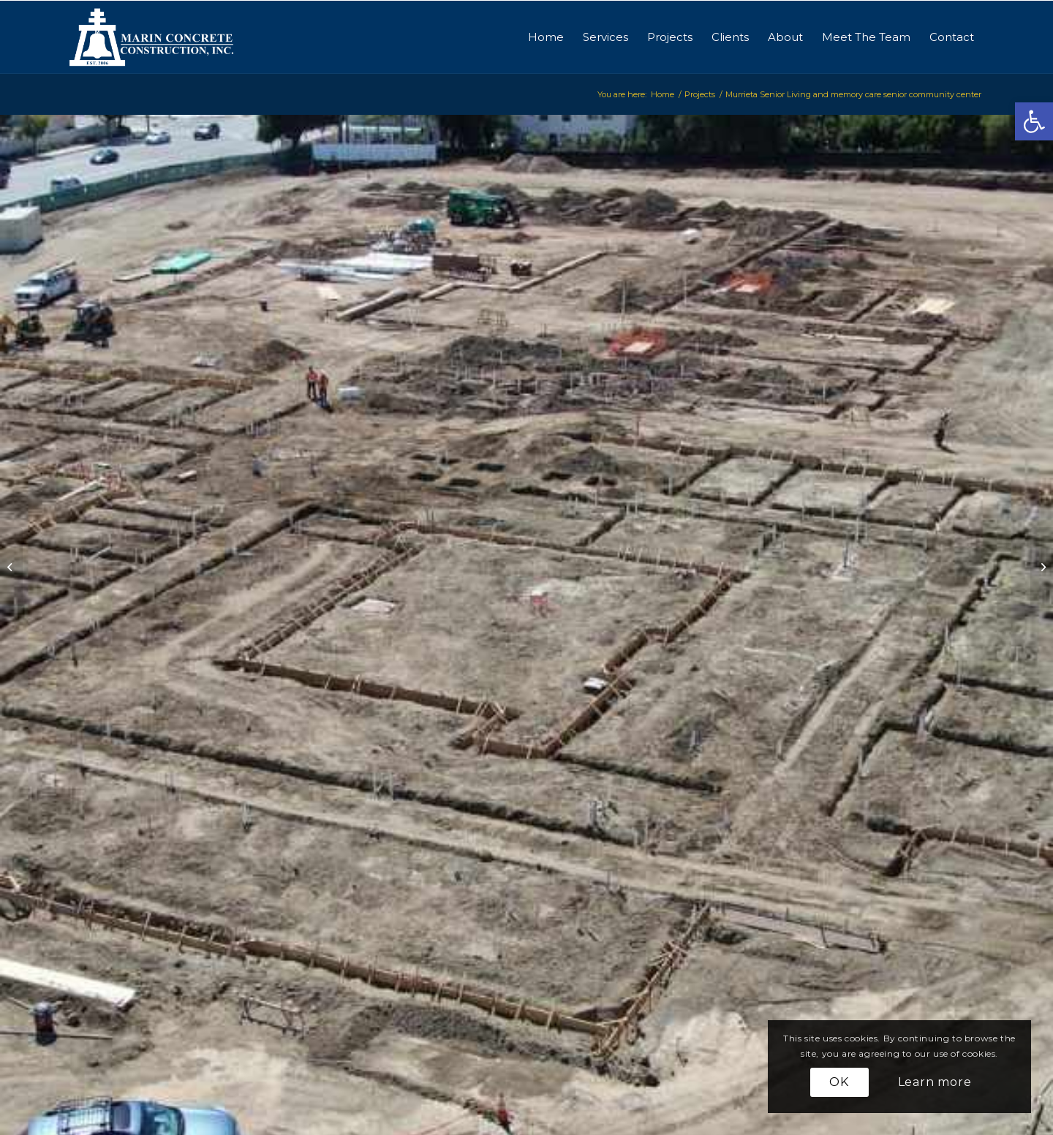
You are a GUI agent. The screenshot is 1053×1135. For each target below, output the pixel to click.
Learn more (935, 1082)
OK (839, 1082)
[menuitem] (545, 37)
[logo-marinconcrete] (151, 37)
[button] (1034, 121)
